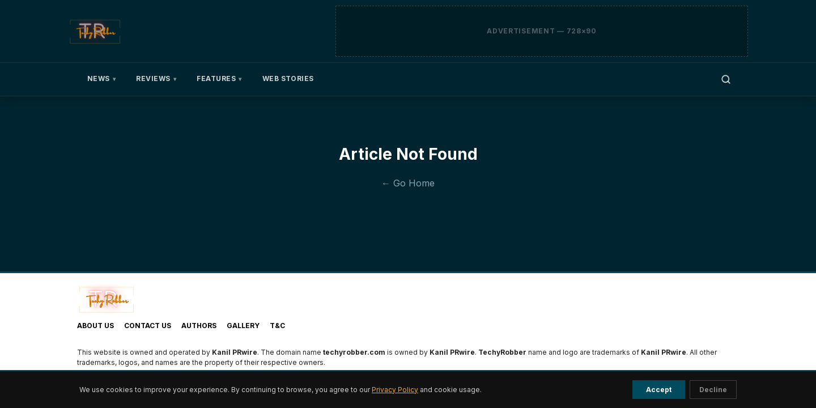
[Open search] (726, 79)
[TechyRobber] (94, 31)
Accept (659, 389)
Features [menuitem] (219, 78)
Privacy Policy (395, 389)
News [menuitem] (101, 78)
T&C (277, 325)
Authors (198, 325)
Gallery (243, 325)
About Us (95, 325)
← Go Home (408, 183)
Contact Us (147, 325)
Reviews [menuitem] (156, 78)
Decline (713, 389)
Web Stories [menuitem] (288, 78)
